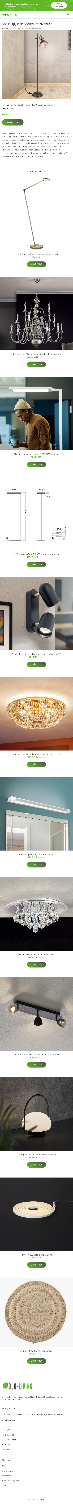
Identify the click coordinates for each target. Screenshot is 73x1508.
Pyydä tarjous (59, 5)
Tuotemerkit (29, 105)
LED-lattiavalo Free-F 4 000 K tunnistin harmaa (36, 554)
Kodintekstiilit (8, 1435)
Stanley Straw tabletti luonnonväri (36, 1351)
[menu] (68, 14)
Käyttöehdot (7, 1475)
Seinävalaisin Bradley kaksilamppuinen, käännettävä (36, 654)
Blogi (4, 1466)
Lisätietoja (12, 122)
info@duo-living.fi (10, 1420)
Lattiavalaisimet (48, 105)
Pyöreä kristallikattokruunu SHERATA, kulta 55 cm (36, 754)
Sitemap (5, 1485)
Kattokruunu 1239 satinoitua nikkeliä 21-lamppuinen (36, 354)
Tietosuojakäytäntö (11, 1480)
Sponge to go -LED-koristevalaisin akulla (37, 1154)
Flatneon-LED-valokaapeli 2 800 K (36, 1254)
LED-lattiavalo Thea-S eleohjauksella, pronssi (36, 254)
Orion (37, 105)
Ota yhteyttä (7, 1471)
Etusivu (5, 28)
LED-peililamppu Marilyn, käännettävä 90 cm (37, 854)
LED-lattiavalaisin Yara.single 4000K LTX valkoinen (36, 454)
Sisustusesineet (9, 1440)
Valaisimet (18, 105)
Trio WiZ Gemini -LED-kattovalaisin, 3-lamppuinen (36, 1054)
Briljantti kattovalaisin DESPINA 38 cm (36, 954)
